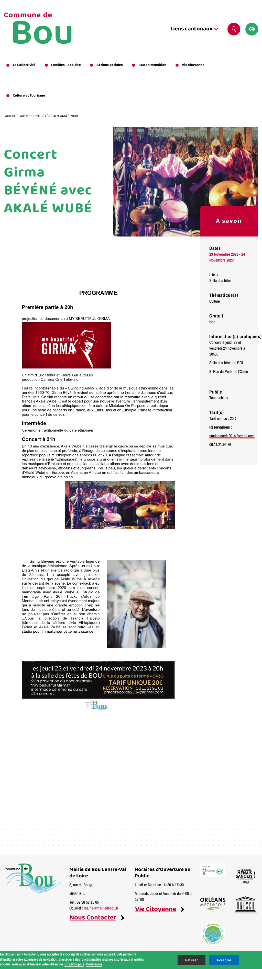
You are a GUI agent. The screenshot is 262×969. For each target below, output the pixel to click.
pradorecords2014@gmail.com (232, 436)
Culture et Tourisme (29, 95)
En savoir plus (74, 964)
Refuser (191, 960)
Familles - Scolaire (66, 65)
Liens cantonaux (194, 28)
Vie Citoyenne (155, 909)
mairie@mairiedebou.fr (101, 908)
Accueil (10, 116)
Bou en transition (152, 65)
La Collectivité (24, 65)
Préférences (94, 964)
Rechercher (236, 29)
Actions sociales (109, 65)
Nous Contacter (93, 918)
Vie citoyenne (193, 65)
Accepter (224, 960)
